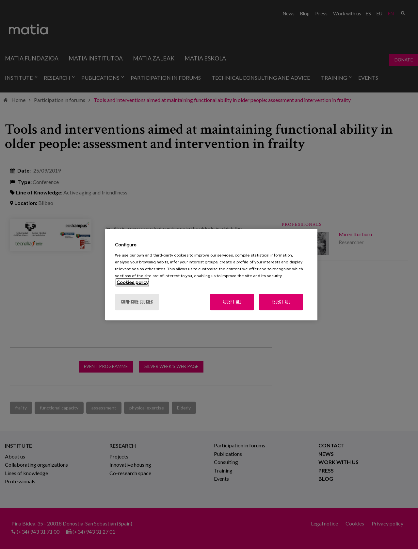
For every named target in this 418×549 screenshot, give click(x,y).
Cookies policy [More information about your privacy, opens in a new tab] (132, 282)
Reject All (281, 302)
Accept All (232, 302)
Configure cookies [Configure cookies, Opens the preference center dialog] (137, 302)
